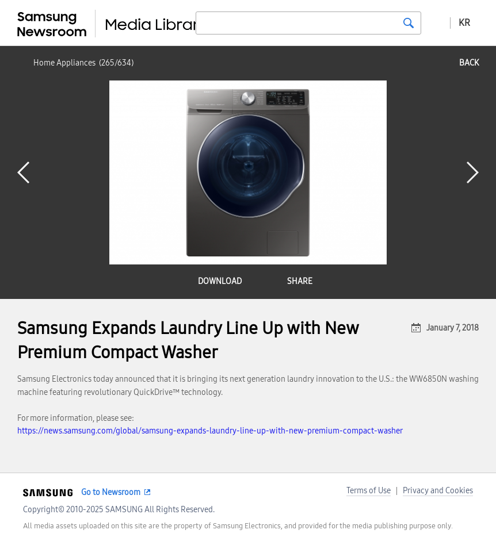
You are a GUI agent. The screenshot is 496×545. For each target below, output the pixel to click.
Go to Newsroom (110, 492)
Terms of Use (368, 491)
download (220, 281)
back (469, 63)
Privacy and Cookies (438, 491)
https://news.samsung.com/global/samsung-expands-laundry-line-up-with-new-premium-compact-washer (210, 431)
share (299, 281)
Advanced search (435, 22)
